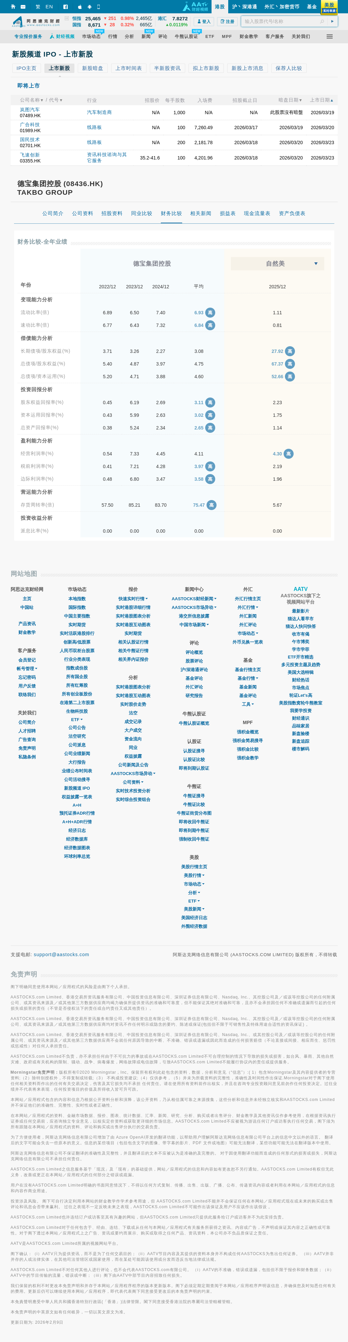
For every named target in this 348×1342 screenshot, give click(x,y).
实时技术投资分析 (133, 790)
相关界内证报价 (133, 659)
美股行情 (194, 875)
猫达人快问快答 (301, 626)
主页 (27, 598)
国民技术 (30, 139)
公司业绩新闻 (77, 753)
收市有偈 (300, 634)
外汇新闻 (248, 616)
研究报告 (194, 695)
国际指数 (77, 607)
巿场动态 (248, 633)
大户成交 (133, 730)
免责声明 (27, 748)
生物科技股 (77, 711)
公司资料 (133, 782)
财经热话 (300, 679)
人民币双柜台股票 (77, 650)
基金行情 (248, 678)
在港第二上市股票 (77, 702)
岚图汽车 (30, 109)
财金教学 (27, 632)
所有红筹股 (77, 685)
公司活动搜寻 (77, 779)
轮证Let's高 (300, 695)
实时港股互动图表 (133, 624)
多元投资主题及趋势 (300, 664)
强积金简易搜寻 (248, 740)
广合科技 (30, 124)
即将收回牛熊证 (194, 821)
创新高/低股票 (77, 642)
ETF (77, 719)
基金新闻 (248, 686)
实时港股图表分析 (133, 616)
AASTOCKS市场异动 (133, 773)
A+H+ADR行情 (77, 821)
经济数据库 (77, 839)
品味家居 (300, 725)
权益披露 (133, 756)
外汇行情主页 (248, 598)
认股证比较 (194, 759)
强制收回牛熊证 (194, 839)
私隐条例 (27, 756)
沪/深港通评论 (194, 669)
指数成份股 (77, 668)
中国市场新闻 (194, 624)
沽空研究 (77, 736)
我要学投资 (301, 710)
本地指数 (77, 598)
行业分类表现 (77, 659)
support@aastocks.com (61, 954)
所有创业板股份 (77, 693)
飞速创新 (30, 154)
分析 (194, 892)
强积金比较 (248, 749)
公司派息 (77, 744)
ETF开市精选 (301, 657)
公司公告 (77, 727)
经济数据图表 (77, 847)
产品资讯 (27, 623)
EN (49, 6)
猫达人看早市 (301, 618)
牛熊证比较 (194, 804)
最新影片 (300, 611)
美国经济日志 (194, 917)
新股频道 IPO (77, 788)
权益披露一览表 (77, 796)
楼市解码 (300, 748)
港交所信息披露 (194, 616)
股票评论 (194, 661)
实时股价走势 (133, 704)
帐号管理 (27, 668)
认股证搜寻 (194, 750)
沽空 (133, 712)
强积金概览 (248, 731)
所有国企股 (77, 676)
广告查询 (27, 739)
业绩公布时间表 (77, 770)
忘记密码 (27, 677)
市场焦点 (300, 687)
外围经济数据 (194, 926)
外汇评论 (194, 686)
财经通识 (300, 718)
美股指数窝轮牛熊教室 (300, 702)
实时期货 (77, 624)
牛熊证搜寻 (194, 795)
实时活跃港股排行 (77, 633)
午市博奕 (300, 641)
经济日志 (77, 830)
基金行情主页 (248, 669)
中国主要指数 (77, 616)
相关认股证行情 (133, 642)
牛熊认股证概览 (194, 723)
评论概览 (194, 652)
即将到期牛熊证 (194, 830)
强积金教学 (248, 757)
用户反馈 (27, 685)
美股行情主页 (194, 866)
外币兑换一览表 (248, 642)
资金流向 (133, 738)
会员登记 (27, 660)
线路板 (94, 127)
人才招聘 (27, 730)
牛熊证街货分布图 (194, 813)
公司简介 (27, 722)
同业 (133, 747)
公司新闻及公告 (133, 764)
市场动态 (194, 884)
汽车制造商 (99, 112)
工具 (248, 704)
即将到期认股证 (194, 768)
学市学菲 (300, 649)
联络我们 (27, 694)
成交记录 (133, 721)
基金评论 (194, 678)
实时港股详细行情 (133, 607)
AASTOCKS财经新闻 (194, 598)
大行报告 (77, 762)
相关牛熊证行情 (133, 650)
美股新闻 (194, 909)
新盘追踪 (300, 741)
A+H (76, 805)
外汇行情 (248, 607)
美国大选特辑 (301, 672)
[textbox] (289, 21)
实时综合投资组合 (133, 799)
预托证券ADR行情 (77, 813)
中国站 (26, 607)
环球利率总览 (77, 856)
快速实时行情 (133, 598)
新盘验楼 (300, 733)
